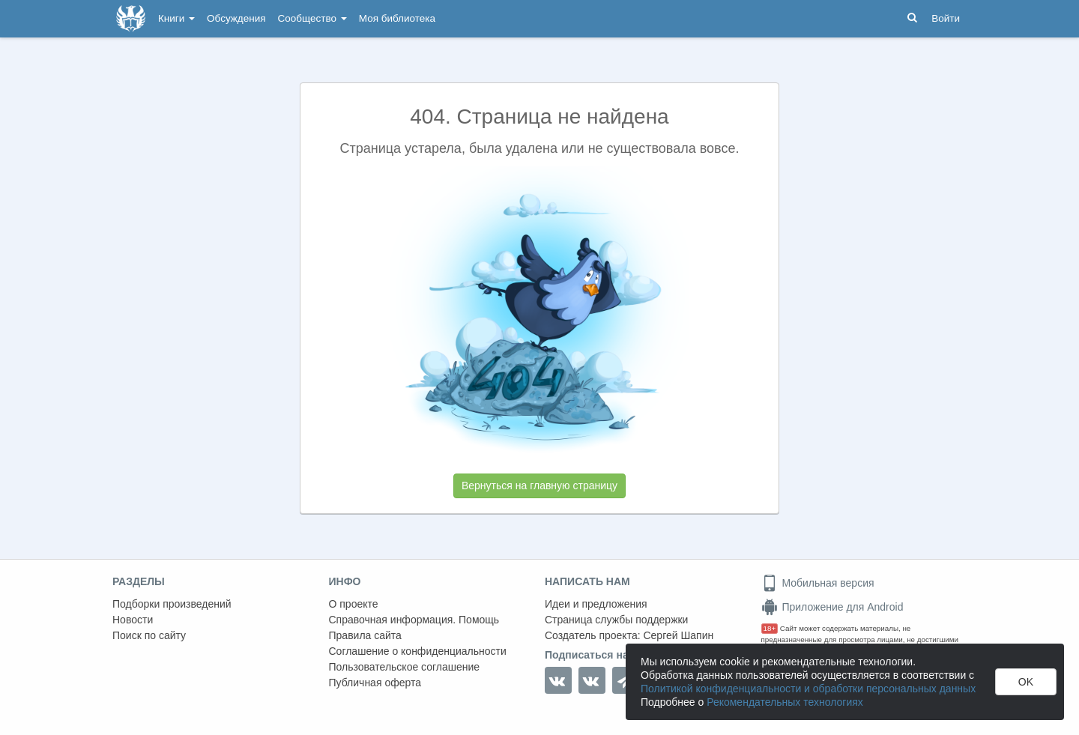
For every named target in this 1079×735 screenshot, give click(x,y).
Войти (945, 18)
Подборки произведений (172, 604)
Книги (176, 18)
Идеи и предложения (596, 604)
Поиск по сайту (149, 635)
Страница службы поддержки (616, 620)
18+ (770, 628)
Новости (132, 620)
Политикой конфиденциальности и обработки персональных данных (808, 689)
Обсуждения (236, 18)
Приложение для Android (832, 607)
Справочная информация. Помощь (414, 620)
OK (1025, 682)
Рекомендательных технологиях (785, 702)
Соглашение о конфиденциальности (418, 651)
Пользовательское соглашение (404, 667)
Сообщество (312, 18)
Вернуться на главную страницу (539, 485)
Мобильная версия (817, 583)
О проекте (353, 604)
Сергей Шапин (678, 635)
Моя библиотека (397, 18)
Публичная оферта (375, 683)
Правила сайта (365, 635)
